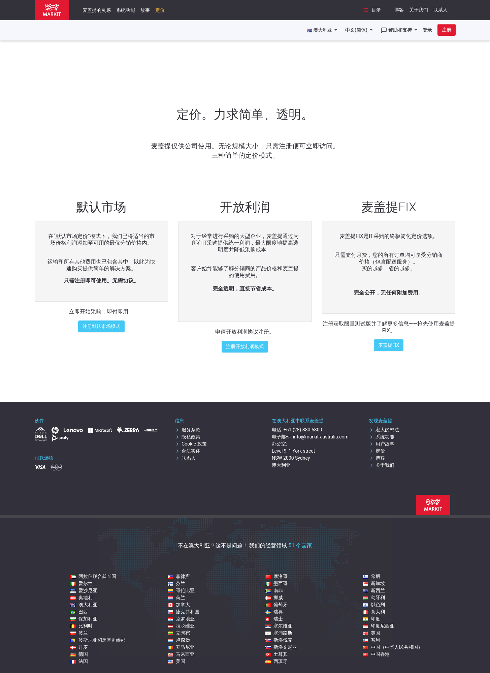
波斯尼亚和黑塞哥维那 (98, 640)
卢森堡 (179, 640)
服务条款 (187, 429)
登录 (427, 30)
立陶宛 (179, 633)
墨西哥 (276, 583)
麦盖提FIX (388, 345)
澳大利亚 (83, 604)
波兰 (79, 633)
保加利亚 (83, 618)
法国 (79, 661)
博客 (399, 9)
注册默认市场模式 (101, 326)
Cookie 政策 (190, 444)
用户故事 (381, 444)
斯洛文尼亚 (281, 647)
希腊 (371, 576)
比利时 (81, 626)
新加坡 (374, 583)
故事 (145, 10)
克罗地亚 (181, 618)
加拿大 (179, 604)
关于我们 (418, 9)
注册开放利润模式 (245, 346)
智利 (371, 640)
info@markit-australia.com (321, 436)
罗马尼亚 (181, 647)
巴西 (79, 611)
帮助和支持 (397, 30)
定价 (160, 10)
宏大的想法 (384, 429)
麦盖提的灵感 (97, 10)
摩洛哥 (276, 576)
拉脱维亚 (181, 626)
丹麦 (79, 647)
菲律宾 (179, 576)
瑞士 (274, 618)
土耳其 (276, 654)
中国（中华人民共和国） (393, 647)
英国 (371, 633)
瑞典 (274, 611)
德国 (79, 654)
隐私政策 (187, 436)
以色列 (374, 604)
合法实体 (187, 451)
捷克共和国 (183, 611)
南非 (274, 590)
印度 (371, 618)
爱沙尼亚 (83, 590)
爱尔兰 (81, 583)
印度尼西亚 (378, 626)
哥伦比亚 (181, 590)
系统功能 (125, 10)
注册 (446, 29)
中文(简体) (356, 30)
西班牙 (276, 661)
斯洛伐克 (278, 640)
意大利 (374, 611)
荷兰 (176, 597)
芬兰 (176, 583)
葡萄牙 (276, 604)
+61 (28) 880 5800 (303, 429)
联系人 (440, 9)
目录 (371, 10)
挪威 (274, 597)
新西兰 (374, 590)
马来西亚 (181, 654)
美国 (176, 661)
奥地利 (81, 597)
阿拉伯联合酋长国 (93, 576)
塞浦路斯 (278, 633)
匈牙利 (374, 597)
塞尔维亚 (278, 626)
